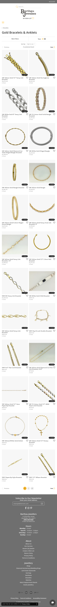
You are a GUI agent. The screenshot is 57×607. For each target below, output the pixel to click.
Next (51, 47)
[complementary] (43, 596)
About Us (28, 544)
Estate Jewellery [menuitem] (28, 585)
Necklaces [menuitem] (28, 575)
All (32, 488)
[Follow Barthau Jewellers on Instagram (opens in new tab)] (28, 508)
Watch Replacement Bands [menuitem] (28, 582)
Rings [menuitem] (28, 566)
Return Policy (28, 553)
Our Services (28, 546)
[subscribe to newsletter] (41, 503)
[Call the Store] (28, 520)
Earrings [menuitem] (28, 573)
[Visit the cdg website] (26, 592)
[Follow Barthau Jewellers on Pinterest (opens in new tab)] (31, 508)
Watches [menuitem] (28, 580)
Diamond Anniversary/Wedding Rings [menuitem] (28, 568)
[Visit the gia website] (20, 592)
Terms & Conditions (28, 558)
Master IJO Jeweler (28, 548)
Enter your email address (28, 500)
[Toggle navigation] (3, 22)
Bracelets (5, 28)
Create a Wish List (28, 551)
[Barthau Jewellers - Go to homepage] (28, 12)
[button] (52, 1)
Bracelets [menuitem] (28, 578)
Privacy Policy (28, 555)
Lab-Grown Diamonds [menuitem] (28, 570)
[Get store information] (28, 521)
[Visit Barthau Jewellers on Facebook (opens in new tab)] (25, 508)
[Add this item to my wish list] (26, 77)
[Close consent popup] (36, 604)
